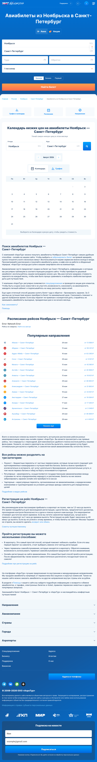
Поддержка (7, 661)
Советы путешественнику (14, 527)
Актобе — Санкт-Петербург (23, 370)
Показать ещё (48, 426)
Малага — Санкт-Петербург (23, 365)
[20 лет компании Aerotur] (5, 3)
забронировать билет (62, 257)
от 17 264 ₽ (89, 403)
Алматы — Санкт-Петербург (23, 375)
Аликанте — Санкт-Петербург (24, 381)
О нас (51, 661)
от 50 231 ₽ (89, 348)
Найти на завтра (24, 327)
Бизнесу (6, 656)
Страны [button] (48, 622)
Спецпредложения (10, 651)
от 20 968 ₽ (89, 370)
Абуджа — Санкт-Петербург (23, 348)
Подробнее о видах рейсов (14, 492)
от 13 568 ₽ (89, 343)
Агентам (52, 656)
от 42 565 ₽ (89, 365)
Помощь (6, 308)
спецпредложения (53, 283)
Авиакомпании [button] (48, 613)
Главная (5, 99)
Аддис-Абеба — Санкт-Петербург (25, 354)
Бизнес (48, 78)
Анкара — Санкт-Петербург (23, 403)
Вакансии (6, 666)
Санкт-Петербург (37, 99)
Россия (14, 99)
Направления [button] (48, 605)
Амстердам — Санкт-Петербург (24, 397)
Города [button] (48, 631)
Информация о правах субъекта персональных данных (27, 705)
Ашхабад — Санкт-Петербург (23, 414)
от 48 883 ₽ (89, 381)
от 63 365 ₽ (89, 354)
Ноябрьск (23, 99)
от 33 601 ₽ (89, 392)
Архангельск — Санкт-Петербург (25, 408)
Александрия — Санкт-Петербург (25, 386)
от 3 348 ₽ (89, 408)
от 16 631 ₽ (89, 375)
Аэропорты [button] (48, 640)
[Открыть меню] (93, 3)
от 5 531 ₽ (90, 359)
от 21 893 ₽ (89, 386)
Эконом (38, 78)
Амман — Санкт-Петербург (23, 392)
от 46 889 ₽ (89, 414)
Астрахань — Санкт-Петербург (24, 419)
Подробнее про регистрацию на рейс (19, 564)
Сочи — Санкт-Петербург (22, 359)
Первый (58, 78)
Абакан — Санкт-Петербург (23, 343)
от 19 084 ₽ (89, 397)
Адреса (52, 651)
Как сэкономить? (10, 305)
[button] (66, 3)
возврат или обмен (40, 522)
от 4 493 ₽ (89, 419)
